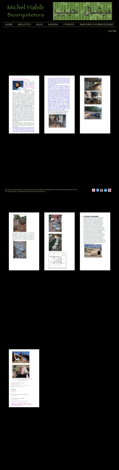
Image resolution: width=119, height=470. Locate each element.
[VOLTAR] (111, 31)
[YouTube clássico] (93, 190)
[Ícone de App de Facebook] (97, 190)
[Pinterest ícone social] (109, 190)
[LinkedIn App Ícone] (105, 190)
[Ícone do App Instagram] (101, 190)
